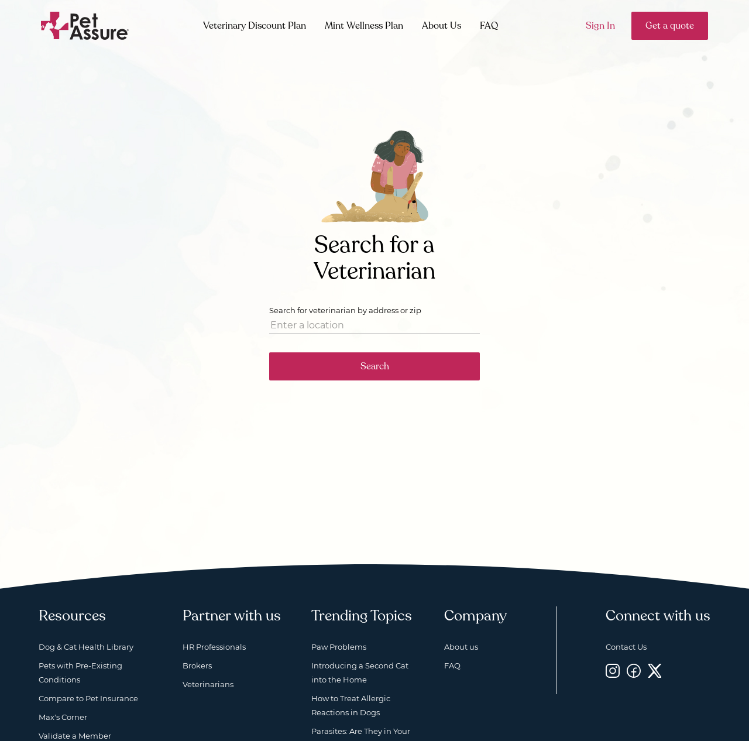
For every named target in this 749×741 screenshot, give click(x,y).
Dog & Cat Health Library (86, 646)
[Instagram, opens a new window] (613, 670)
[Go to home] (85, 24)
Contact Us (626, 646)
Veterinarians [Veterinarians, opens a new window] (208, 684)
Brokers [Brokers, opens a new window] (197, 665)
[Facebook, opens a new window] (634, 670)
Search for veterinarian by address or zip (345, 310)
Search (374, 366)
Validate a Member (75, 735)
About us (461, 646)
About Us (441, 25)
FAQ (489, 25)
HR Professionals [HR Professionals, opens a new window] (214, 646)
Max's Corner (63, 717)
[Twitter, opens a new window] (655, 670)
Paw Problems (338, 646)
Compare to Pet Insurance (88, 698)
